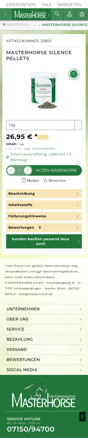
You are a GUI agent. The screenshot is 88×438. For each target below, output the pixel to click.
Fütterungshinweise (27, 216)
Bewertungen (21, 227)
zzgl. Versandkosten (40, 148)
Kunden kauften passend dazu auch (40, 241)
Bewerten (54, 180)
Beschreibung (21, 193)
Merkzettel (70, 5)
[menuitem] (70, 5)
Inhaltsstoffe (20, 205)
